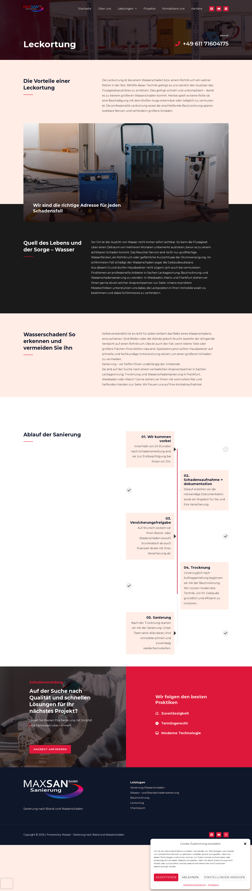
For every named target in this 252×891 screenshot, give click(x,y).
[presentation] (7, 883)
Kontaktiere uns (175, 8)
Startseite (92, 8)
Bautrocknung (140, 802)
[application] (140, 8)
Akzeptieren (166, 877)
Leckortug (137, 807)
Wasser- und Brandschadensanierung (156, 797)
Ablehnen (190, 877)
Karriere (197, 8)
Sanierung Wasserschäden (148, 792)
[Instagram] (226, 8)
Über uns (110, 8)
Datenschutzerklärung (194, 884)
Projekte (153, 8)
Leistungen (132, 8)
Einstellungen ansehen (224, 877)
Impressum (213, 884)
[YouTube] (218, 8)
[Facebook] (211, 8)
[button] (245, 843)
